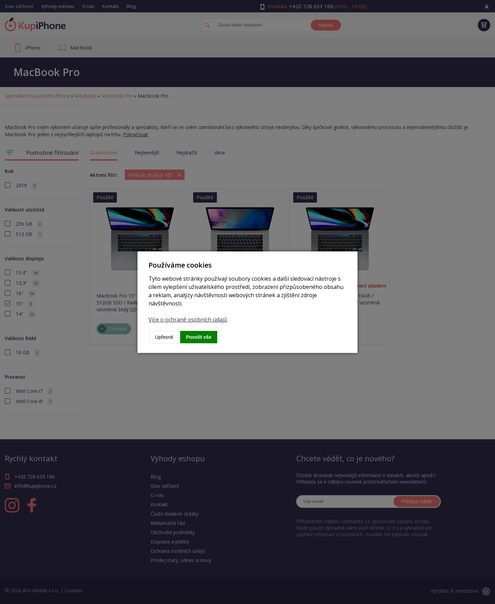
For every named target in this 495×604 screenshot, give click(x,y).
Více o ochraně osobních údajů (187, 319)
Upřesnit (164, 337)
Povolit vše (198, 337)
